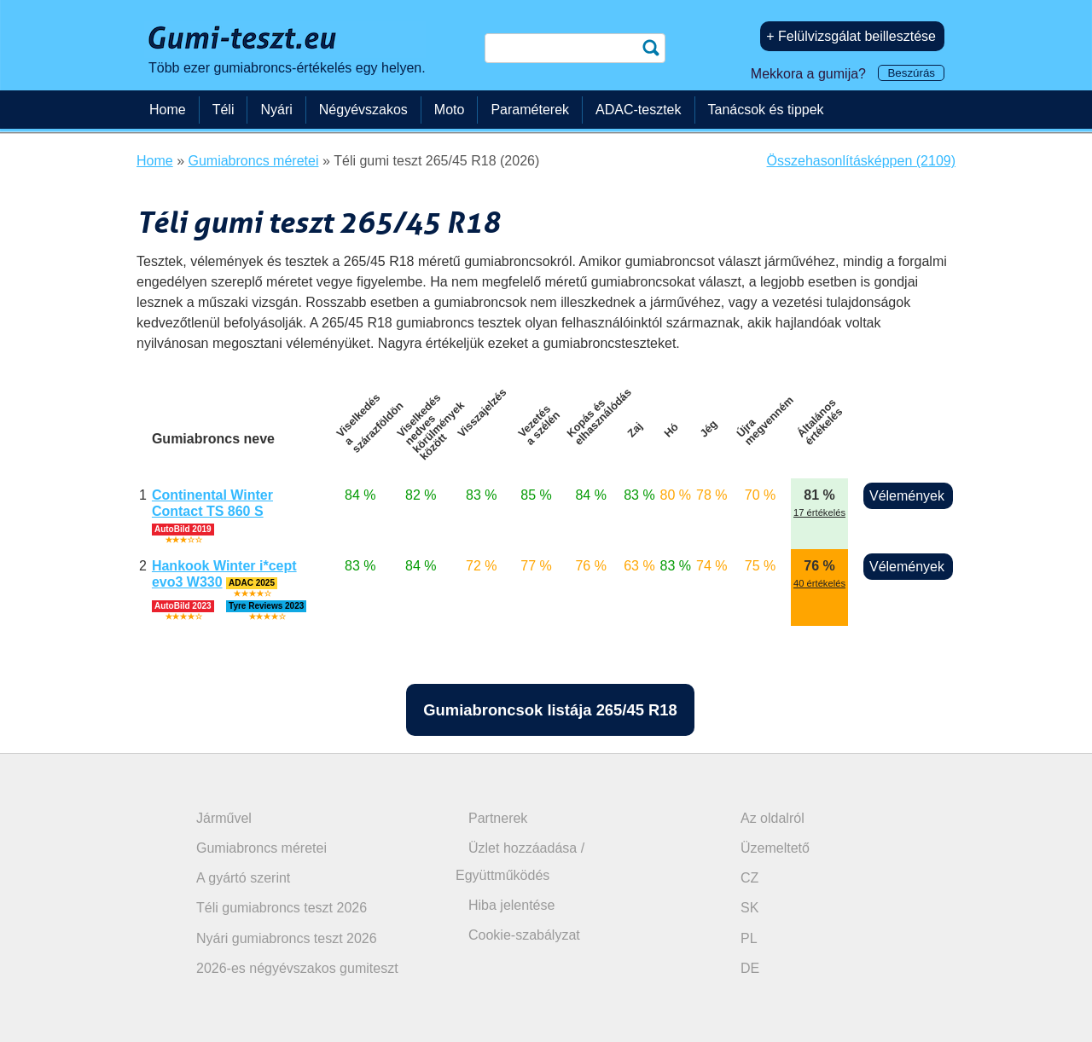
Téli (223, 109)
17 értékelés (819, 512)
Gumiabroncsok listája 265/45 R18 (550, 710)
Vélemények (906, 496)
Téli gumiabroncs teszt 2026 (281, 907)
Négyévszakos (363, 109)
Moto (449, 109)
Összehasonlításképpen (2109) (861, 160)
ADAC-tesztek (638, 109)
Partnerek (497, 818)
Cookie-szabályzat (524, 935)
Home (167, 109)
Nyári (276, 109)
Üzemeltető (775, 848)
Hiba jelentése (511, 905)
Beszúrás (911, 73)
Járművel (224, 818)
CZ (749, 878)
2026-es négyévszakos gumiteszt (297, 968)
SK (749, 907)
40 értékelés (819, 583)
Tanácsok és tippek (766, 109)
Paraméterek (530, 109)
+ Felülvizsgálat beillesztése (851, 36)
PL (749, 938)
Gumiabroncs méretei (261, 848)
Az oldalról (772, 818)
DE (750, 968)
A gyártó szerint (243, 878)
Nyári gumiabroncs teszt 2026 (286, 938)
